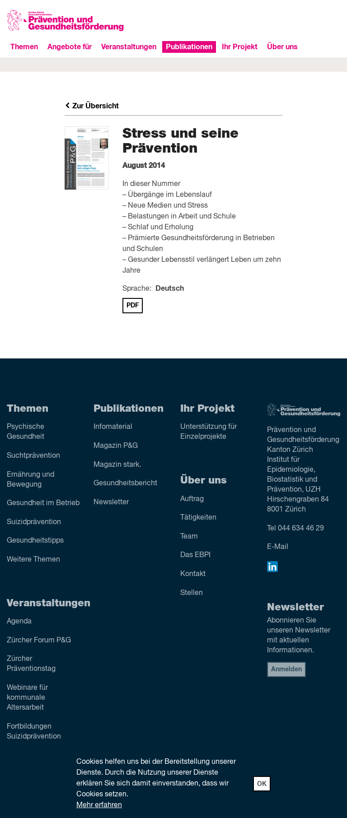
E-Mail (277, 547)
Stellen (191, 593)
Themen (24, 47)
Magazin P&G (116, 446)
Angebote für (69, 47)
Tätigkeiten (198, 517)
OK (262, 784)
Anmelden (286, 669)
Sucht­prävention (33, 456)
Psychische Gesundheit (25, 432)
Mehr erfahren (99, 805)
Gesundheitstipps (35, 540)
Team (189, 536)
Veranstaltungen (128, 47)
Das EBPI (195, 555)
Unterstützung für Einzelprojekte (208, 432)
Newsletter (111, 502)
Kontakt (193, 574)
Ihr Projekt (240, 47)
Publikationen (189, 47)
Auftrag (192, 499)
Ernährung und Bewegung (30, 479)
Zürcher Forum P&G (39, 640)
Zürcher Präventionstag (31, 664)
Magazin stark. (117, 465)
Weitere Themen (33, 559)
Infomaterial (113, 427)
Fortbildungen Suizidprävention (34, 731)
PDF (133, 305)
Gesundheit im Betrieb (43, 503)
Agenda (19, 621)
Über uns (282, 47)
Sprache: (136, 289)
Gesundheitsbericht (125, 483)
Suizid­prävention (34, 522)
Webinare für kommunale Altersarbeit (27, 697)
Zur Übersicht (92, 106)
